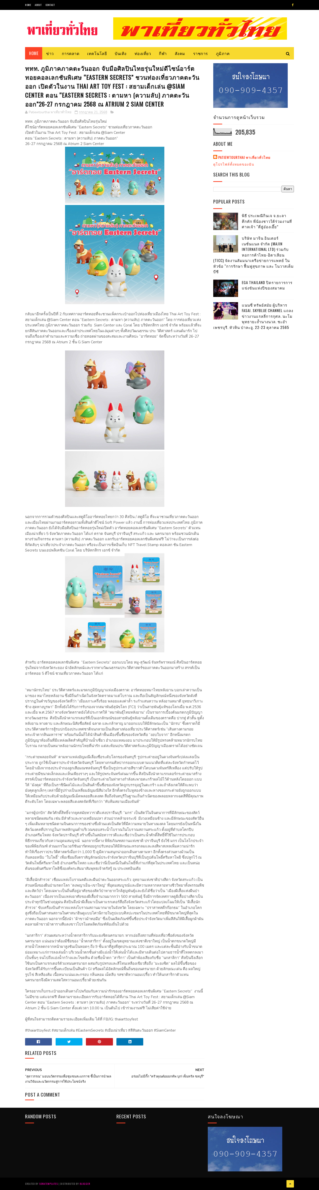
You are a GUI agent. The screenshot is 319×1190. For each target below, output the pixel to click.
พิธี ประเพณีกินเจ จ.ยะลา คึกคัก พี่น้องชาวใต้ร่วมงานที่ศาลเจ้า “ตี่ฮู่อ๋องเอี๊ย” (267, 221)
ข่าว (50, 53)
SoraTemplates (48, 1184)
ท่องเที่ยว (143, 53)
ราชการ (200, 53)
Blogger (85, 1184)
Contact (50, 5)
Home (28, 5)
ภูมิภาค (223, 53)
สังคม (180, 53)
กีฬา (163, 53)
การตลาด (70, 53)
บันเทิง (121, 53)
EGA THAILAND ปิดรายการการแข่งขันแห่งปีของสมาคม (267, 285)
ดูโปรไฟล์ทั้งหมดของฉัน (233, 164)
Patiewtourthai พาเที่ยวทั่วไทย (244, 157)
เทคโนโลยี (97, 53)
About (38, 5)
